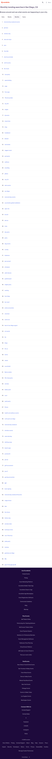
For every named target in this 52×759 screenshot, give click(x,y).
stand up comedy (8, 57)
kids (6, 506)
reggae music (8, 150)
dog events (7, 243)
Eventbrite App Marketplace (26, 593)
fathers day (8, 518)
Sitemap (26, 609)
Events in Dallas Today (26, 692)
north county (7, 63)
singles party (8, 284)
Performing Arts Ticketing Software (26, 623)
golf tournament (9, 465)
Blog (32, 743)
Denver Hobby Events (26, 676)
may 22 (6, 179)
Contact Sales (26, 714)
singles (6, 109)
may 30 (6, 103)
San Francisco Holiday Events (26, 668)
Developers (16, 747)
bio (5, 337)
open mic (7, 208)
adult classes (8, 273)
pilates (6, 173)
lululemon (7, 255)
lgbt (6, 483)
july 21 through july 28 (10, 564)
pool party (7, 156)
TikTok (26, 733)
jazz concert (8, 261)
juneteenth (7, 454)
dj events (7, 115)
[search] (43, 2)
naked (6, 360)
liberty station (8, 372)
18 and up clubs (9, 98)
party (6, 238)
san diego (7, 191)
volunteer (7, 313)
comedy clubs (8, 524)
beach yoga (8, 448)
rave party (7, 74)
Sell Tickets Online (26, 619)
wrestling (7, 168)
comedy (7, 384)
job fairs (6, 28)
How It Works (6, 743)
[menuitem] (48, 2)
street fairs (7, 121)
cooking (7, 290)
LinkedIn (26, 726)
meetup (7, 547)
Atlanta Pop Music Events (26, 680)
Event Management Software (26, 639)
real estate (7, 144)
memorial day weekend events (12, 22)
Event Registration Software (26, 597)
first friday (7, 296)
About (28, 743)
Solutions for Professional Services (26, 635)
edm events (8, 185)
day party (7, 232)
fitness (6, 407)
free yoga (7, 92)
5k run (6, 348)
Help (36, 743)
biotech (7, 138)
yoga (6, 86)
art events (7, 331)
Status (22, 747)
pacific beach (8, 278)
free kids (6, 51)
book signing (8, 489)
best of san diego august (11, 325)
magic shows (8, 500)
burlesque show (9, 529)
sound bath (7, 366)
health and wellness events (12, 413)
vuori (6, 395)
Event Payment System (26, 631)
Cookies (46, 747)
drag (6, 127)
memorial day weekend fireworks (13, 494)
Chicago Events (26, 688)
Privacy (32, 747)
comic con (7, 319)
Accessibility (39, 747)
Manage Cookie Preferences (26, 751)
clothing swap (8, 442)
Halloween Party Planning (26, 643)
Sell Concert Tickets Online (26, 627)
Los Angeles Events (26, 696)
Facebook (26, 722)
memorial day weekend (11, 424)
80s (6, 559)
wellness (7, 162)
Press (46, 743)
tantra (6, 354)
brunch (6, 214)
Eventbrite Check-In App (26, 589)
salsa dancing (8, 436)
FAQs (26, 605)
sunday (6, 249)
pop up (6, 220)
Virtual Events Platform (26, 647)
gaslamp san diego (9, 553)
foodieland (7, 133)
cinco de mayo (7, 39)
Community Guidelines (26, 601)
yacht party (7, 401)
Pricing (26, 578)
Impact (4, 747)
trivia (6, 226)
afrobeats (7, 267)
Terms (27, 747)
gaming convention (10, 477)
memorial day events (10, 197)
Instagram (26, 729)
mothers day (7, 33)
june (5, 45)
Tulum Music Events (26, 672)
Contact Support (26, 710)
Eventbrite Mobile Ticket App (26, 585)
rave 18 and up (8, 535)
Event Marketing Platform (26, 582)
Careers (41, 743)
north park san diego (10, 419)
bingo (6, 343)
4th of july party (9, 378)
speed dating (8, 80)
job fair (6, 459)
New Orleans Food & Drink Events (26, 664)
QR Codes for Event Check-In (26, 651)
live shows (7, 512)
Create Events (26, 574)
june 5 (6, 471)
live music (6, 68)
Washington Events (26, 700)
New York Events (26, 684)
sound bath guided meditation (12, 203)
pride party (7, 541)
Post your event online (26, 655)
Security (9, 747)
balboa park (8, 389)
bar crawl (7, 302)
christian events (9, 430)
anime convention (9, 308)
